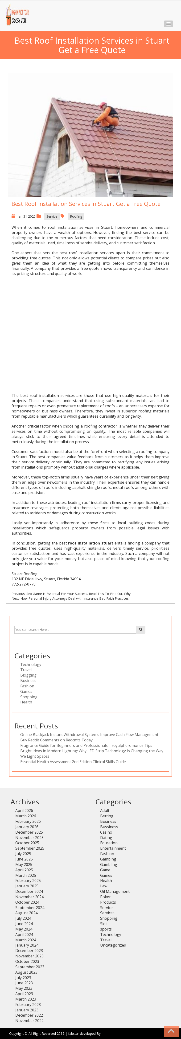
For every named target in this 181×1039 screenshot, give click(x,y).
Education (109, 842)
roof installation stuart (90, 543)
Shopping (28, 696)
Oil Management (115, 891)
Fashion (27, 686)
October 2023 (27, 961)
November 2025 (29, 837)
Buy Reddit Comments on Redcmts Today (56, 740)
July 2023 (23, 977)
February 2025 (28, 880)
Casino (106, 832)
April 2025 (24, 870)
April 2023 (24, 993)
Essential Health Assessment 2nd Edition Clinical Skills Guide (73, 761)
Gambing (108, 859)
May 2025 (23, 864)
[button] (168, 24)
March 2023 (25, 999)
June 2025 (24, 859)
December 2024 (29, 891)
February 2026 (28, 821)
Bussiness (109, 826)
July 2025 (23, 853)
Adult (104, 810)
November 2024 (29, 896)
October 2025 (27, 842)
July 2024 (23, 918)
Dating (106, 837)
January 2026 (26, 826)
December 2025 (29, 832)
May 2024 (23, 929)
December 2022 (29, 1015)
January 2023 (26, 1010)
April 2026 (24, 810)
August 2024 (26, 912)
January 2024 (26, 945)
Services (107, 912)
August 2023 (26, 972)
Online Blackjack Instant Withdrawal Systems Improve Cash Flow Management (89, 734)
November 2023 (29, 956)
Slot (103, 923)
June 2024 (24, 923)
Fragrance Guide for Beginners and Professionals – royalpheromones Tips (86, 745)
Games (26, 691)
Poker (105, 896)
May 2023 (23, 988)
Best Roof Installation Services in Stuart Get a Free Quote (86, 204)
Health (26, 702)
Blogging (28, 675)
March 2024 (25, 940)
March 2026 (25, 816)
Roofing (76, 216)
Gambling (108, 864)
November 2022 (29, 1020)
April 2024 (24, 934)
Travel (26, 669)
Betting (106, 816)
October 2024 (27, 902)
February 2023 (28, 1004)
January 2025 (26, 886)
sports (106, 929)
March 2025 (25, 875)
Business (28, 680)
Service (51, 216)
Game (105, 870)
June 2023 (24, 982)
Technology (30, 664)
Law (103, 886)
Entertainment (113, 848)
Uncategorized (113, 945)
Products (108, 902)
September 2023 (29, 966)
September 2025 (29, 848)
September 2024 (29, 907)
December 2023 (29, 950)
